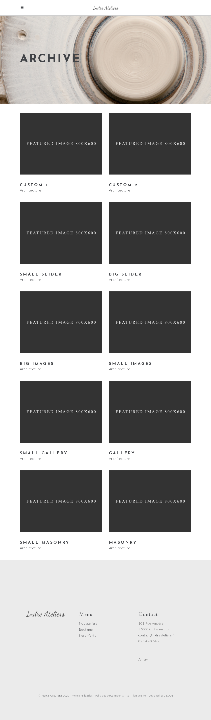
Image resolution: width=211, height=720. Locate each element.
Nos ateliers (88, 623)
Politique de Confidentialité (112, 695)
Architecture (31, 190)
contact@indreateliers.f (156, 635)
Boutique (86, 629)
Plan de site (139, 695)
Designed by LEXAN (160, 695)
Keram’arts (87, 635)
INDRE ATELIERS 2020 (55, 695)
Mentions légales (82, 695)
